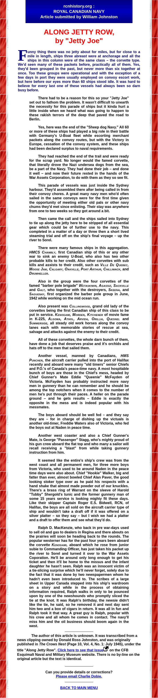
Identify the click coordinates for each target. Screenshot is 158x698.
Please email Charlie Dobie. (79, 676)
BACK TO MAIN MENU (79, 688)
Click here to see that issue (80, 650)
